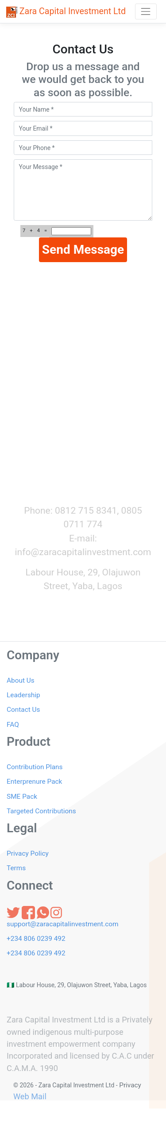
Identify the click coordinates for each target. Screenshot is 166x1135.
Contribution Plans (35, 767)
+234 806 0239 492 (36, 939)
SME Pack (22, 797)
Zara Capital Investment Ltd (66, 11)
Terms (16, 868)
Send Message (83, 249)
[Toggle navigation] (146, 11)
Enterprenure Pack (34, 781)
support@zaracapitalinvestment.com (63, 924)
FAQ (13, 725)
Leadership (23, 695)
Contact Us (23, 710)
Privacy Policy (28, 853)
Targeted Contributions (41, 811)
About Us (21, 680)
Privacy (130, 1085)
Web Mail (29, 1096)
